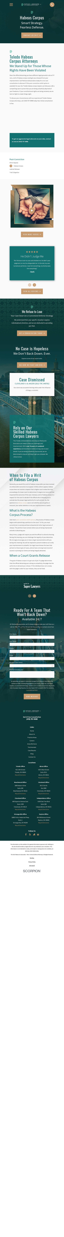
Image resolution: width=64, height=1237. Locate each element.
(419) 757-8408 (28, 101)
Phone (12, 648)
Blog (31, 754)
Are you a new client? (16, 662)
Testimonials (32, 747)
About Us (32, 734)
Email (11, 655)
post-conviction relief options (25, 520)
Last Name (13, 641)
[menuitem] (32, 162)
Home (32, 731)
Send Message (32, 696)
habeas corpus (22, 503)
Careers (32, 741)
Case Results (32, 750)
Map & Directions (20, 775)
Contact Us (32, 757)
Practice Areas (32, 737)
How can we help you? (16, 670)
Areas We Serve (32, 744)
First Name (13, 634)
